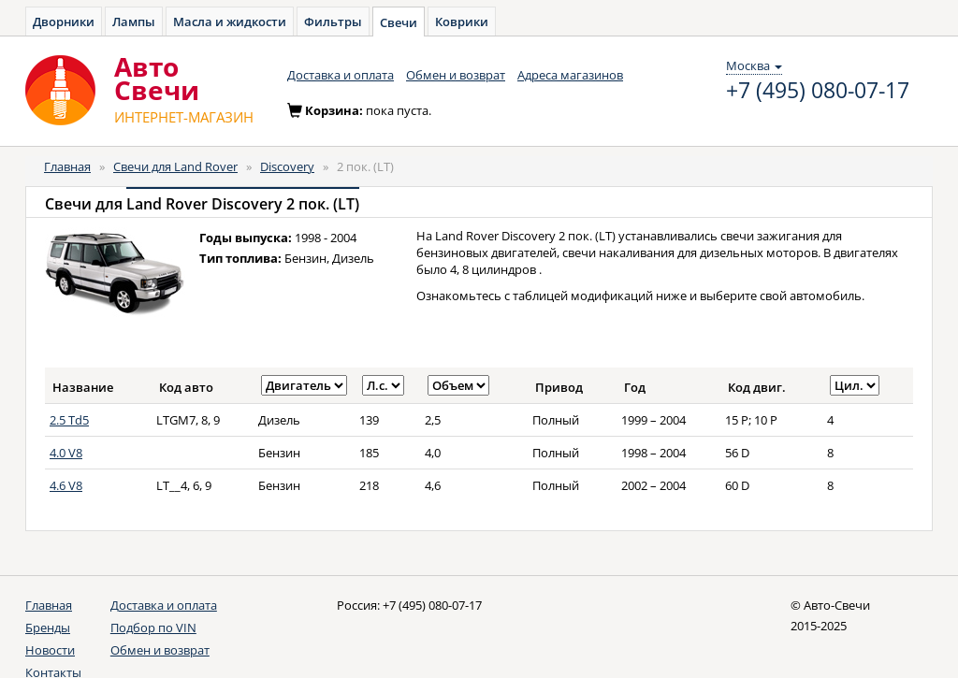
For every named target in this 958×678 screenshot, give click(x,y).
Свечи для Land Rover (175, 166)
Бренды (47, 627)
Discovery (287, 166)
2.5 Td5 (69, 419)
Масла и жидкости (229, 21)
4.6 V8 (66, 485)
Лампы (133, 21)
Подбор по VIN (153, 627)
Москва (754, 65)
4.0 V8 (66, 452)
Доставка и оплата (340, 74)
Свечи (398, 22)
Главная (67, 166)
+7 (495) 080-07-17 (817, 90)
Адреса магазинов (570, 74)
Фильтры (333, 21)
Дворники (63, 21)
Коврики (461, 21)
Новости (50, 650)
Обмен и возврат (455, 74)
